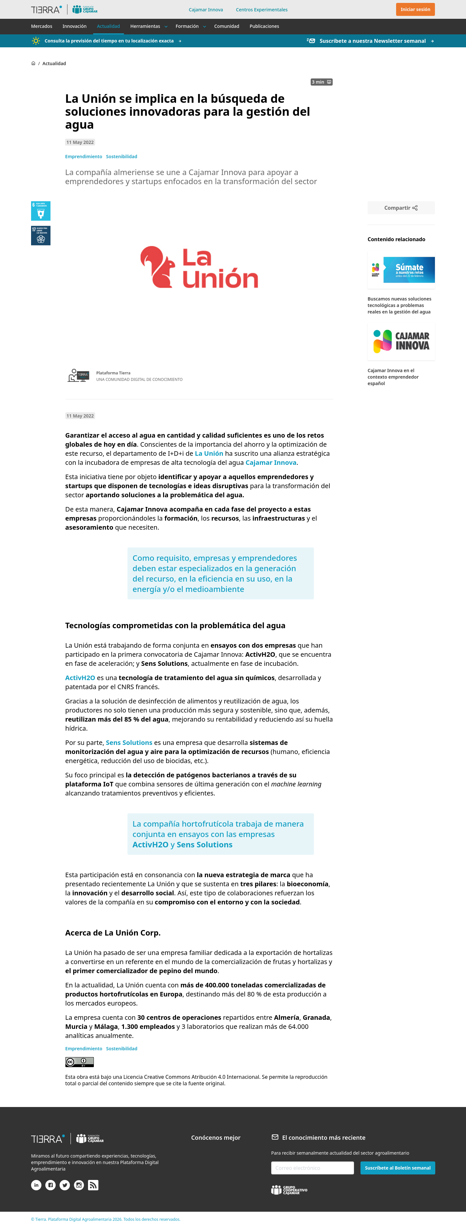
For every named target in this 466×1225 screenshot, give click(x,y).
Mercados (41, 26)
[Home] (33, 63)
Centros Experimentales (262, 9)
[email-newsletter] (312, 1167)
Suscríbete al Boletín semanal (398, 1168)
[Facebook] (50, 1187)
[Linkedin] (36, 1187)
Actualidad (108, 26)
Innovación (74, 26)
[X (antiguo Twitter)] (65, 1187)
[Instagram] (79, 1187)
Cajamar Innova (206, 9)
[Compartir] (401, 207)
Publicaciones (264, 26)
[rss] (93, 1185)
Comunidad (226, 26)
